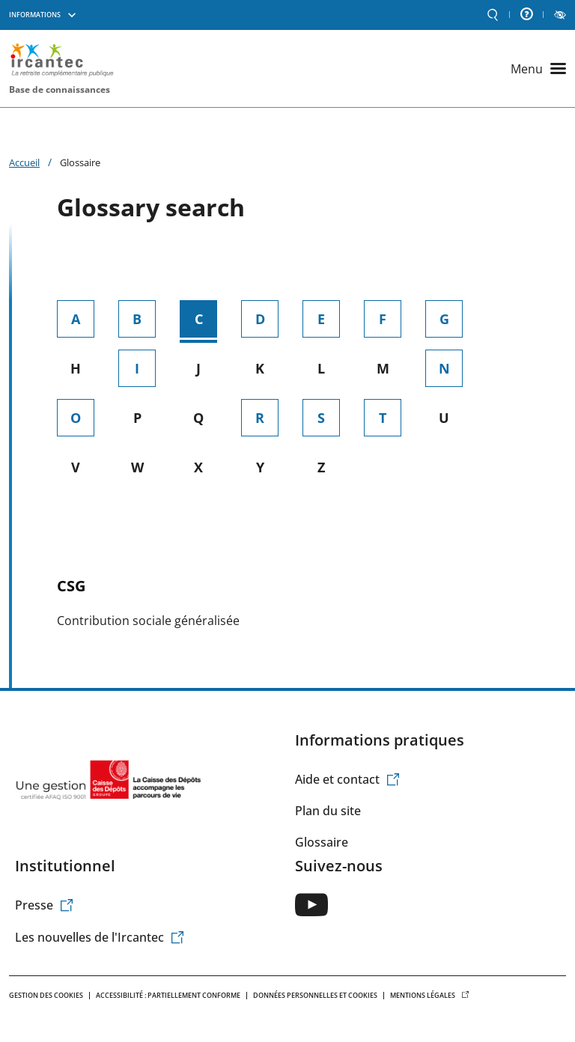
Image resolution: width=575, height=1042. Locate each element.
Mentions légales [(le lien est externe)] (429, 995)
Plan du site (328, 810)
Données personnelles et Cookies (315, 995)
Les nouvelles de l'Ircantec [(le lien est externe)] (100, 937)
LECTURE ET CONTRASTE (560, 15)
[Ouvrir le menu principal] (538, 69)
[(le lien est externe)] (311, 904)
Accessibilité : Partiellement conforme (168, 995)
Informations (35, 14)
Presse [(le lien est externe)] (44, 905)
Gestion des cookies (46, 995)
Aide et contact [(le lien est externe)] (348, 779)
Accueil (24, 162)
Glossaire (321, 842)
